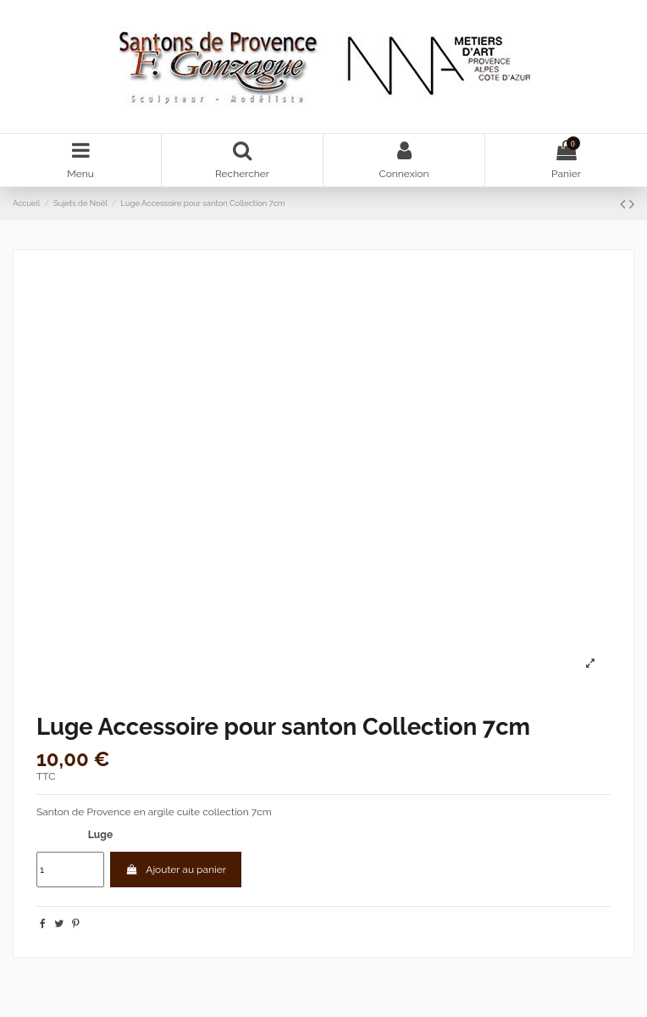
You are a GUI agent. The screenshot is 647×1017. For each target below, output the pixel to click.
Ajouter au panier (175, 869)
